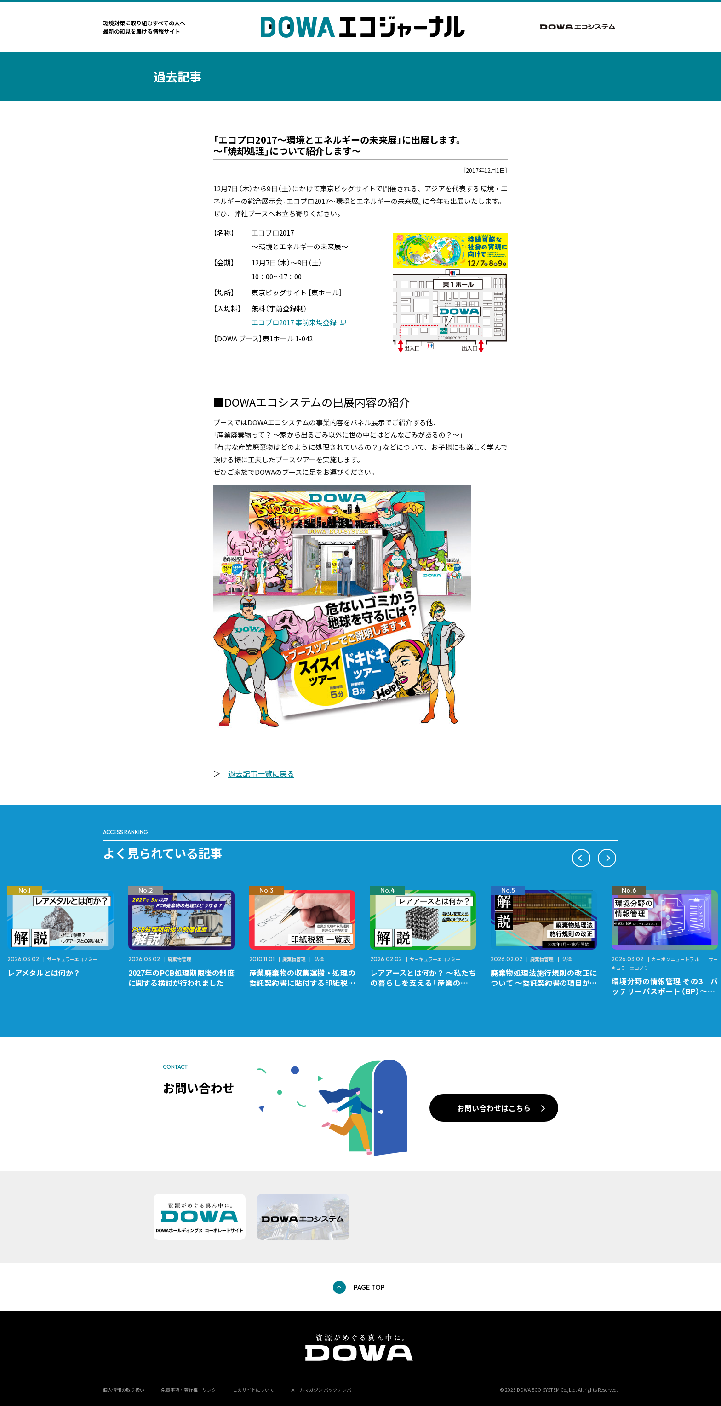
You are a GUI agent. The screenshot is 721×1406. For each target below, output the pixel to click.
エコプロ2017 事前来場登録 (294, 322)
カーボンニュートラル (675, 959)
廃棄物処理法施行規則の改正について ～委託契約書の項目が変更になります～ (544, 982)
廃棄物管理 (179, 959)
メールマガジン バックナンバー (323, 1389)
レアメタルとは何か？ (43, 972)
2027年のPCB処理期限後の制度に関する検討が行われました (181, 977)
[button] (581, 858)
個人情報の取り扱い (123, 1389)
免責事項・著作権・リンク (188, 1389)
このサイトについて (253, 1389)
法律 (319, 959)
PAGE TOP (369, 1287)
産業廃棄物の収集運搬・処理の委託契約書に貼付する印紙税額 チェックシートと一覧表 (306, 982)
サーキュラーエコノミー (72, 959)
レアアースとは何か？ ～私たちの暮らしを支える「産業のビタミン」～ (423, 982)
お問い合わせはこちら (494, 1107)
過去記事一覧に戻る (261, 773)
